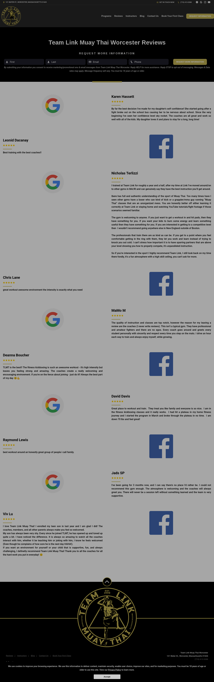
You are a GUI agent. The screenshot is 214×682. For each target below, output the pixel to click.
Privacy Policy (114, 670)
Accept (107, 677)
